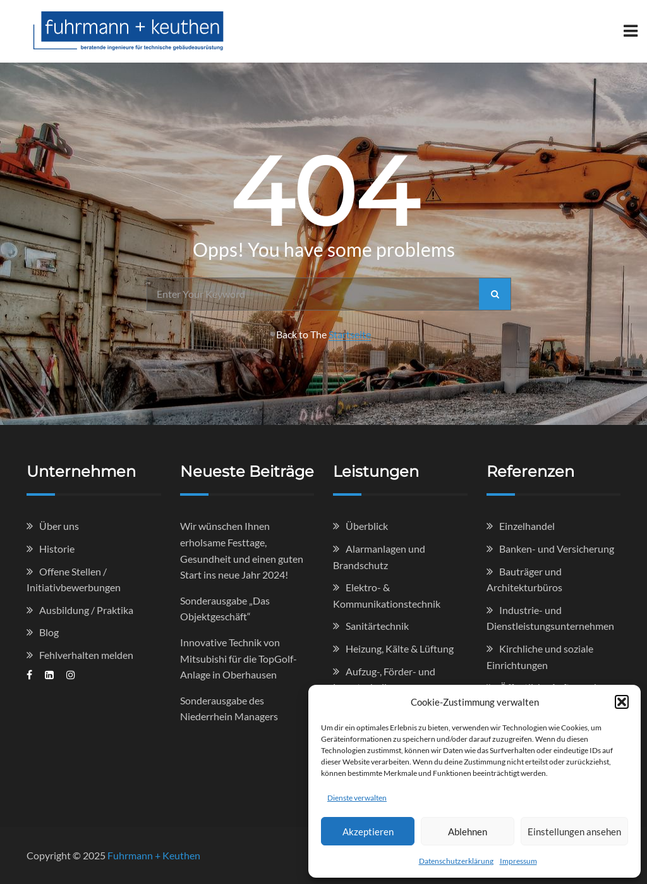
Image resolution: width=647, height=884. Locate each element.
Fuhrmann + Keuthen (153, 855)
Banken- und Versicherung (556, 549)
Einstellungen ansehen (574, 831)
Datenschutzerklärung (456, 861)
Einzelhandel (527, 526)
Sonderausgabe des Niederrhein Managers (229, 708)
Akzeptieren (368, 831)
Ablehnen (467, 831)
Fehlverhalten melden (86, 655)
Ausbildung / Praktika (86, 610)
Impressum (518, 861)
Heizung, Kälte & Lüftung (400, 648)
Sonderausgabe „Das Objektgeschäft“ (225, 608)
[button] (621, 702)
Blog (49, 632)
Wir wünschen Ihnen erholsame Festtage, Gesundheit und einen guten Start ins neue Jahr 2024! (241, 550)
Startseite (350, 334)
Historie (57, 549)
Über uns (59, 526)
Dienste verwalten (357, 797)
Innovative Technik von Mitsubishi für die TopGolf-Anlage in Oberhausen (238, 658)
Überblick (367, 526)
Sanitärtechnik (377, 626)
